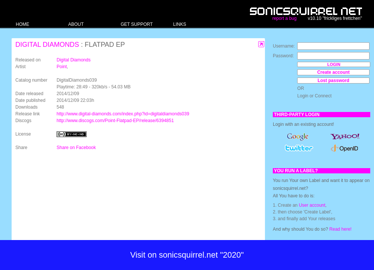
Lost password (333, 80)
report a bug (284, 18)
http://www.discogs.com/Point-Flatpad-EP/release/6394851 (115, 120)
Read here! (340, 229)
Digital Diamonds (47, 44)
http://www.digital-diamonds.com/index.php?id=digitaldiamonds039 (123, 113)
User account (312, 205)
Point (62, 66)
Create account (333, 72)
